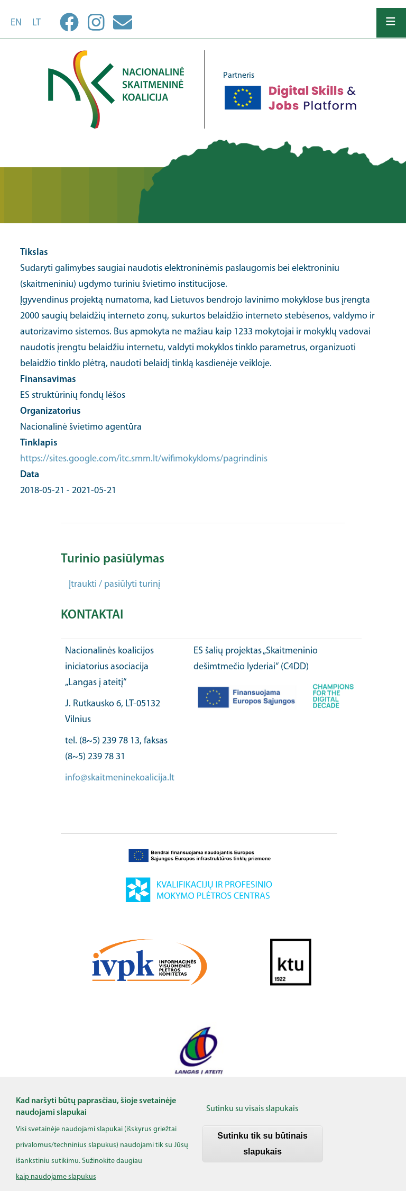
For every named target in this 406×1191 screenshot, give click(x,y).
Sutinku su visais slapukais (252, 1116)
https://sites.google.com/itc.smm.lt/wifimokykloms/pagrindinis (143, 459)
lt (36, 23)
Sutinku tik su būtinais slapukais (262, 1150)
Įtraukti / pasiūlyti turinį (114, 584)
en (16, 23)
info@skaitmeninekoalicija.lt (119, 778)
